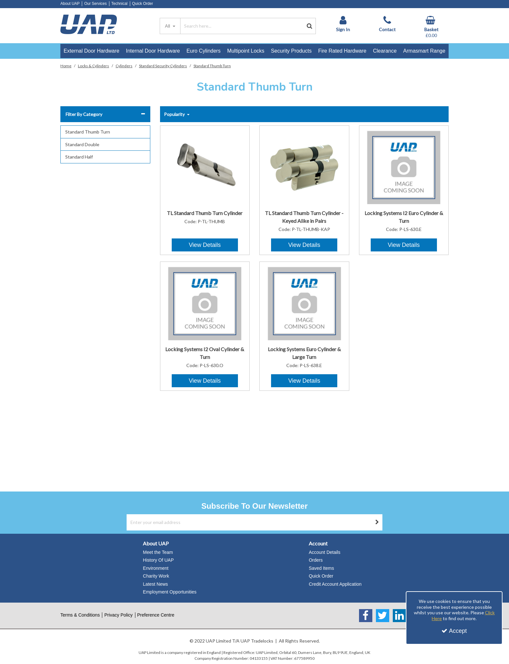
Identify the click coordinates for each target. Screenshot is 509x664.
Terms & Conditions (80, 615)
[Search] (242, 26)
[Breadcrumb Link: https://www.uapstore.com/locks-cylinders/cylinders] (124, 65)
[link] (365, 615)
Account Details (324, 552)
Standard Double (82, 144)
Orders (316, 560)
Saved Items (321, 568)
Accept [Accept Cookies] (454, 631)
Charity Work (156, 576)
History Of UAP (158, 560)
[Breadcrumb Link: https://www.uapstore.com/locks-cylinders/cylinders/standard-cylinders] (163, 65)
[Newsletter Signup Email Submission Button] (377, 522)
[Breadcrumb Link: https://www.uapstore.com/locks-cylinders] (93, 65)
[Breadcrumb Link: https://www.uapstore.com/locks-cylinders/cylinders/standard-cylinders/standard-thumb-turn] (212, 65)
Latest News (155, 584)
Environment (155, 568)
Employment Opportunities (169, 591)
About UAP (70, 3)
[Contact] (387, 24)
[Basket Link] (431, 27)
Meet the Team (158, 552)
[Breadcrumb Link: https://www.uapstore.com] (65, 65)
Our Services (95, 3)
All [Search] (168, 26)
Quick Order (142, 3)
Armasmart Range (424, 51)
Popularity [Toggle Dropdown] (175, 114)
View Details (205, 245)
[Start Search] (309, 26)
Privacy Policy (118, 615)
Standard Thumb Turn (87, 131)
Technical (119, 3)
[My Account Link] (343, 24)
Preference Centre (155, 615)
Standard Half (79, 157)
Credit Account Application (335, 584)
